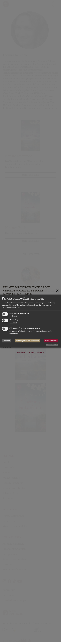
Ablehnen (6, 340)
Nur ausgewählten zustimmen (27, 340)
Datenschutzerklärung (11, 307)
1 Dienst (13, 316)
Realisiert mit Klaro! (52, 345)
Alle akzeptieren (51, 340)
